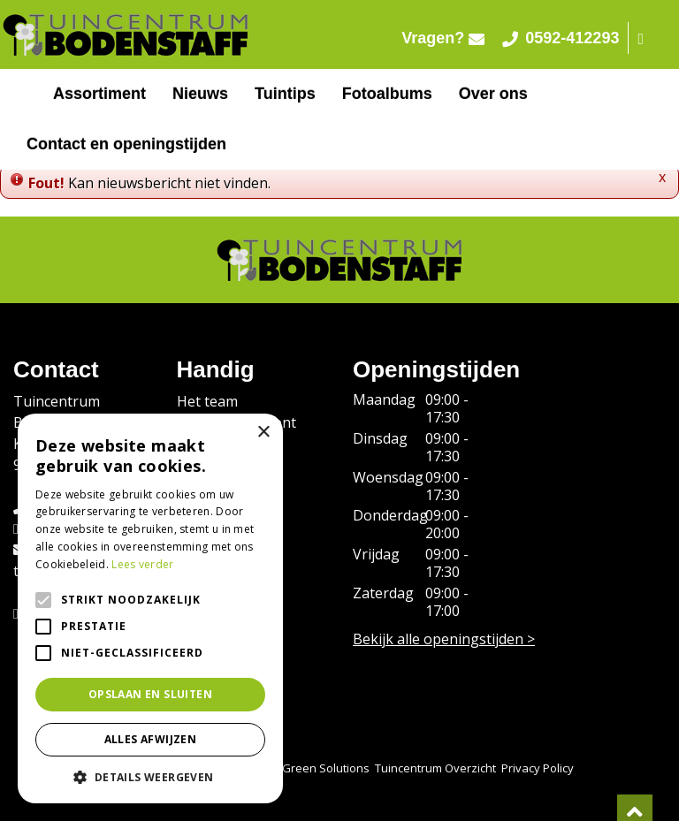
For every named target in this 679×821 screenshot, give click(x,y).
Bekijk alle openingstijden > (444, 639)
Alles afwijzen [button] (150, 739)
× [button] (263, 432)
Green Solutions (326, 768)
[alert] (150, 608)
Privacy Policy (537, 768)
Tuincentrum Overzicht (435, 768)
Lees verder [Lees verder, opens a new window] (142, 564)
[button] (150, 777)
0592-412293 (560, 38)
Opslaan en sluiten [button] (150, 694)
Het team (207, 401)
